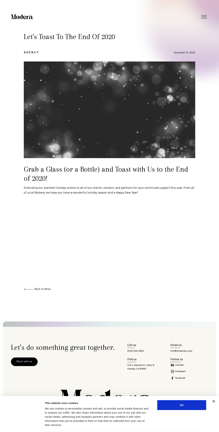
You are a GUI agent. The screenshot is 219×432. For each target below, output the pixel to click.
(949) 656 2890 (135, 351)
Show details (180, 425)
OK (182, 391)
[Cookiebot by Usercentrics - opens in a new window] (22, 425)
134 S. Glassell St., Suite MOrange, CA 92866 (140, 367)
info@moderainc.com (181, 351)
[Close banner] (213, 388)
